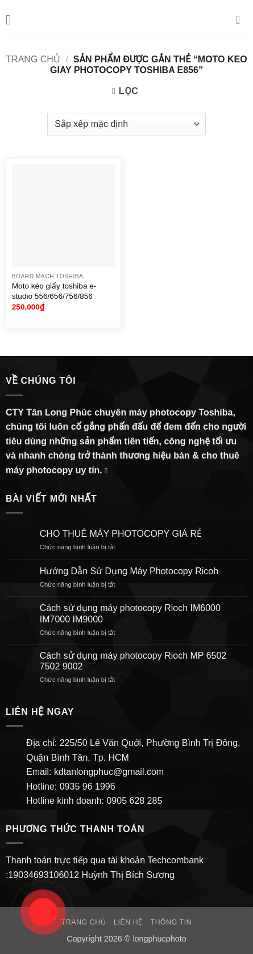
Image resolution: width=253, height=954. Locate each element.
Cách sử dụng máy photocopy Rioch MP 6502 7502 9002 (133, 661)
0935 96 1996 (87, 786)
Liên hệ (128, 922)
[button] (12, 19)
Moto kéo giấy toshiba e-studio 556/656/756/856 (54, 291)
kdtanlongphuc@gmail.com (107, 772)
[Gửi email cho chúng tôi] (109, 471)
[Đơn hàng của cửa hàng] (126, 124)
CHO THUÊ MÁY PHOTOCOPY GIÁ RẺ (121, 534)
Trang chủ (33, 59)
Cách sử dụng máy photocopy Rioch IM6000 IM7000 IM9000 (130, 613)
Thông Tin (171, 922)
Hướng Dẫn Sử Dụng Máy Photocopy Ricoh (129, 571)
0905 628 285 (134, 800)
